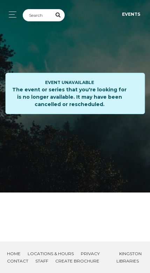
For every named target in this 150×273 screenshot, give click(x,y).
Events (131, 14)
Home (14, 253)
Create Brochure (77, 261)
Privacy (90, 253)
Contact (17, 261)
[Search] (37, 15)
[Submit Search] (58, 15)
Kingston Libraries (129, 257)
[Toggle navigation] (10, 14)
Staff (41, 261)
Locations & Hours (51, 253)
